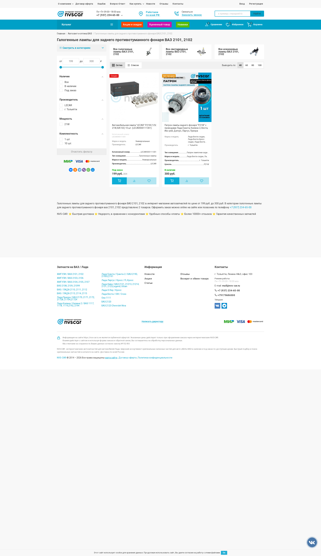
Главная (61, 33)
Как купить (136, 4)
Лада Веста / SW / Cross (114, 294)
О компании (64, 4)
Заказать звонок (192, 14)
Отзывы (164, 4)
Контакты (178, 4)
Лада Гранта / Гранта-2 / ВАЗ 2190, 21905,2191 (120, 275)
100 (260, 65)
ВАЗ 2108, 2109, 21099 (68, 286)
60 (246, 65)
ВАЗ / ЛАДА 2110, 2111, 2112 (72, 290)
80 (252, 65)
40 (240, 65)
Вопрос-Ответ (117, 4)
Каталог (87, 24)
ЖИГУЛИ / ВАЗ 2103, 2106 (70, 278)
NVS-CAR (61, 357)
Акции (148, 279)
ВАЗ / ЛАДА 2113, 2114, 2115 (72, 293)
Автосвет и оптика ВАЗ (80, 33)
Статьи (148, 283)
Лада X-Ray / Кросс (111, 290)
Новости (150, 4)
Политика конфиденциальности (155, 357)
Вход (242, 4)
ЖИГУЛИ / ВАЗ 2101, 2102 (70, 274)
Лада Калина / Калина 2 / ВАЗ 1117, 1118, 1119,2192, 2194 (75, 304)
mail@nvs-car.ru (231, 286)
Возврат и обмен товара (194, 279)
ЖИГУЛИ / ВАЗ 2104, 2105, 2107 (73, 282)
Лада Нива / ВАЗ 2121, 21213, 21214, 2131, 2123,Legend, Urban (120, 285)
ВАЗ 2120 (106, 302)
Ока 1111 (106, 298)
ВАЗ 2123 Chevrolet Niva (114, 305)
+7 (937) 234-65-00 (107, 15)
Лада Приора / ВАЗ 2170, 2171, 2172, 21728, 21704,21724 (76, 298)
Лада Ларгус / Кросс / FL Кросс (117, 280)
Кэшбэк (102, 4)
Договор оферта (84, 4)
